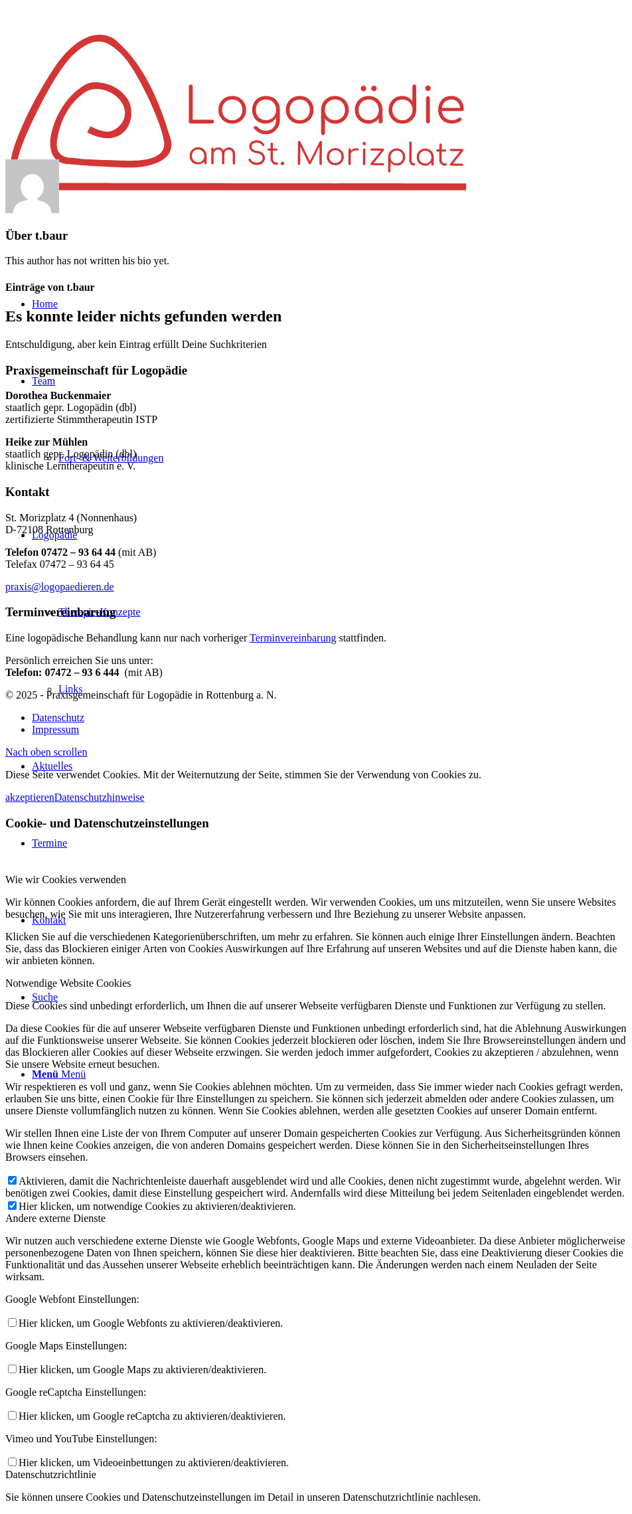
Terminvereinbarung (293, 637)
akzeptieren (29, 797)
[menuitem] (45, 303)
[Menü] (59, 1074)
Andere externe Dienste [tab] (55, 1218)
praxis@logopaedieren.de (59, 586)
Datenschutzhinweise (99, 797)
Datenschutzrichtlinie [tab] (50, 1474)
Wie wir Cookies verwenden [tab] (65, 879)
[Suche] (45, 997)
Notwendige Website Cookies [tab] (68, 983)
